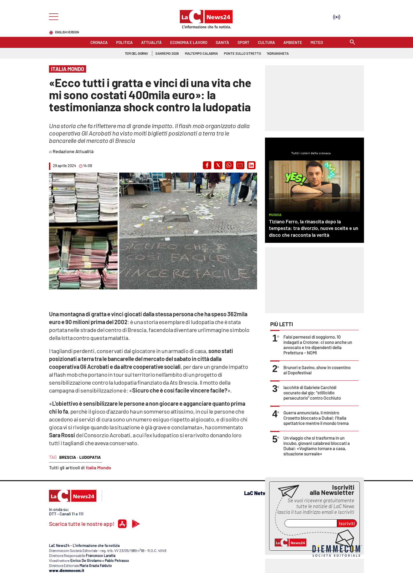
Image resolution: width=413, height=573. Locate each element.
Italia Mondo (98, 467)
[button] (207, 165)
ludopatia (90, 457)
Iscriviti (347, 523)
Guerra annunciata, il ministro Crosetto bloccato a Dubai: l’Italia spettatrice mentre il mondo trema (316, 418)
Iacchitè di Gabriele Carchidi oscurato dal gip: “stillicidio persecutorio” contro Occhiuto (312, 392)
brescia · (68, 457)
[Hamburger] (52, 16)
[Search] (352, 42)
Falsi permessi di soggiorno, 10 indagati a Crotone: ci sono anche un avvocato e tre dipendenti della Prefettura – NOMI (317, 344)
